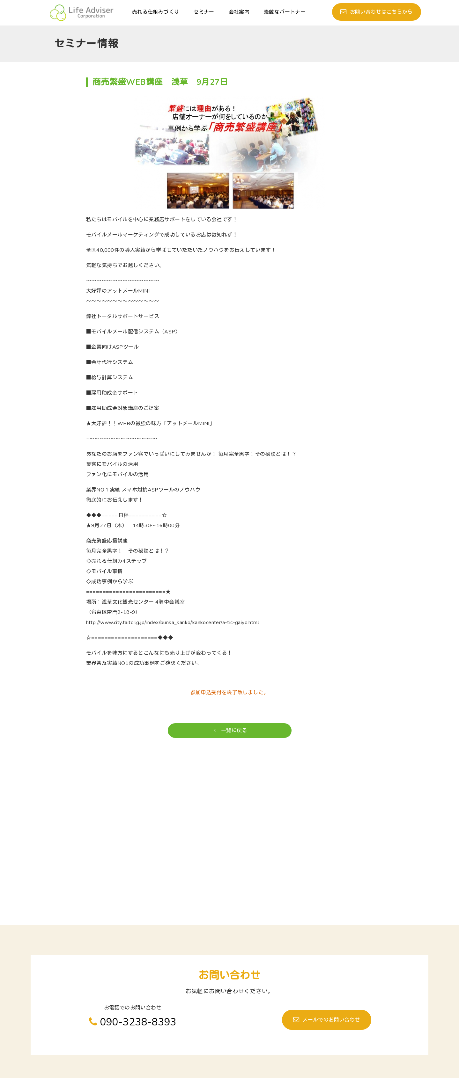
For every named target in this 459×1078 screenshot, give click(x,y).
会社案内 (239, 12)
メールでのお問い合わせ (331, 1019)
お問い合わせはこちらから (381, 12)
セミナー (203, 12)
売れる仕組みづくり (155, 12)
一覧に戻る (230, 730)
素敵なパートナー (285, 12)
